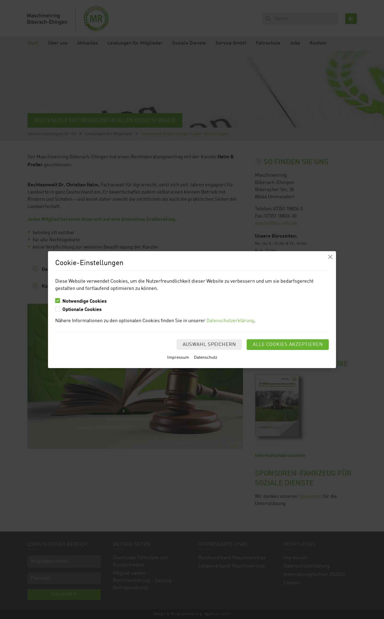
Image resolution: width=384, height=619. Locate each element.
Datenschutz (205, 358)
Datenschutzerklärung (230, 320)
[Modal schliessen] (330, 257)
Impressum (178, 358)
